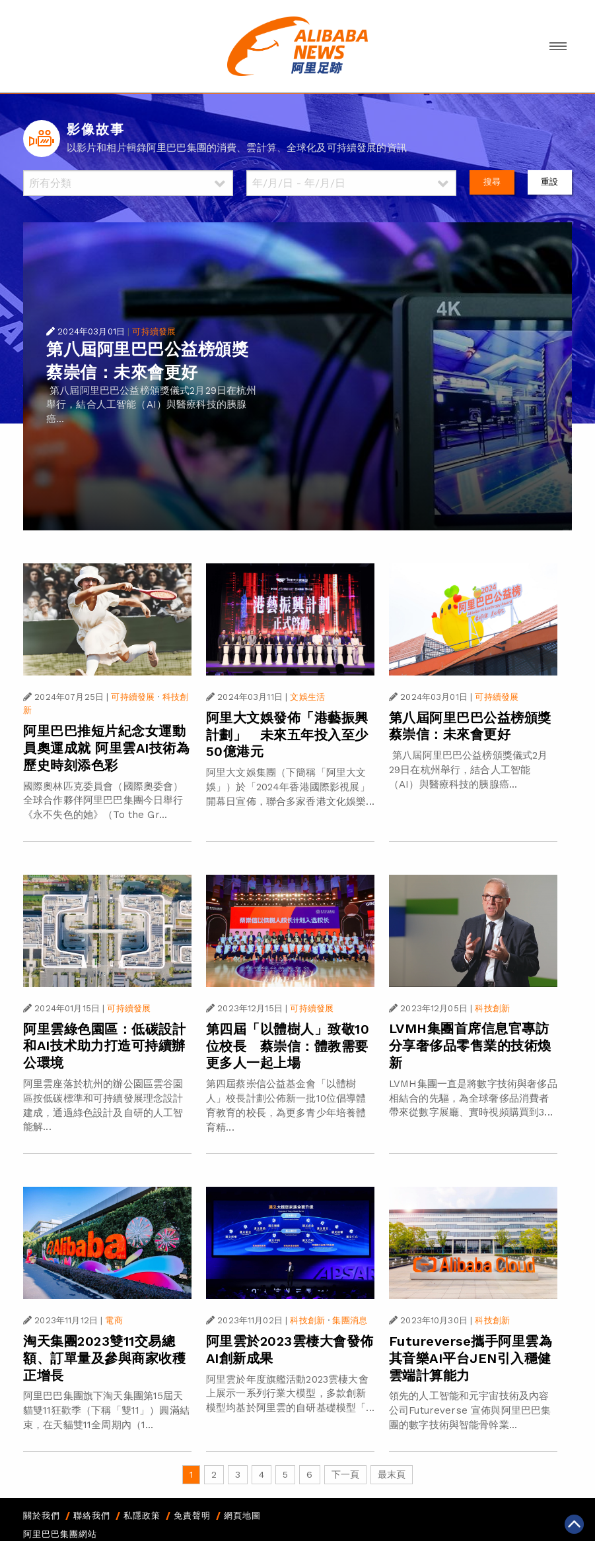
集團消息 (349, 1320)
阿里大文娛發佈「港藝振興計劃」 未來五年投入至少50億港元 (287, 735)
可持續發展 (154, 331)
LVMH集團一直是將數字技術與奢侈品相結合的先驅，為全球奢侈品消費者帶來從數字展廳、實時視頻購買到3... (473, 1098)
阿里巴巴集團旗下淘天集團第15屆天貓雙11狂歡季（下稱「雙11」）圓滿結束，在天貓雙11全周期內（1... (106, 1410)
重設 (549, 182)
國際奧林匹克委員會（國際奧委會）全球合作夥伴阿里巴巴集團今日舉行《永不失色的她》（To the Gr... (103, 800)
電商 (113, 1320)
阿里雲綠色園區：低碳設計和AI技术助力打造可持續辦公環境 (104, 1046)
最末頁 (391, 1474)
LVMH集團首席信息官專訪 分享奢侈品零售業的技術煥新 (476, 1046)
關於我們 (41, 1516)
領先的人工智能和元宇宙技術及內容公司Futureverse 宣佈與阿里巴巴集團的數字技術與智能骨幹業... (470, 1410)
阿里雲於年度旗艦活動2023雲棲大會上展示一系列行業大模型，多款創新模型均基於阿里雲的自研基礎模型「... (290, 1393)
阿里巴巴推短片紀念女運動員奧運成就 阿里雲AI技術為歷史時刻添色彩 (106, 748)
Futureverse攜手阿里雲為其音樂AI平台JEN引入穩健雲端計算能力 (471, 1358)
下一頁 (345, 1474)
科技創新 (492, 1008)
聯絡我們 (91, 1516)
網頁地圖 (242, 1516)
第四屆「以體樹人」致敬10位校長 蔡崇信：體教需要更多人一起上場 (288, 1046)
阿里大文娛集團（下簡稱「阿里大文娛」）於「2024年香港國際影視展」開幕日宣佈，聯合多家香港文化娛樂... (290, 787)
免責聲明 (192, 1516)
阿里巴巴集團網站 (60, 1534)
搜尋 (492, 182)
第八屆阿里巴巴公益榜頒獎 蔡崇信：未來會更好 (477, 726)
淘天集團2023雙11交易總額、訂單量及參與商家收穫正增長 (104, 1358)
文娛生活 (307, 697)
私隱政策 (141, 1516)
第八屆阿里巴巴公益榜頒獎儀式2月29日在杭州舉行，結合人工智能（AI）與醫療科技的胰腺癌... (151, 405)
